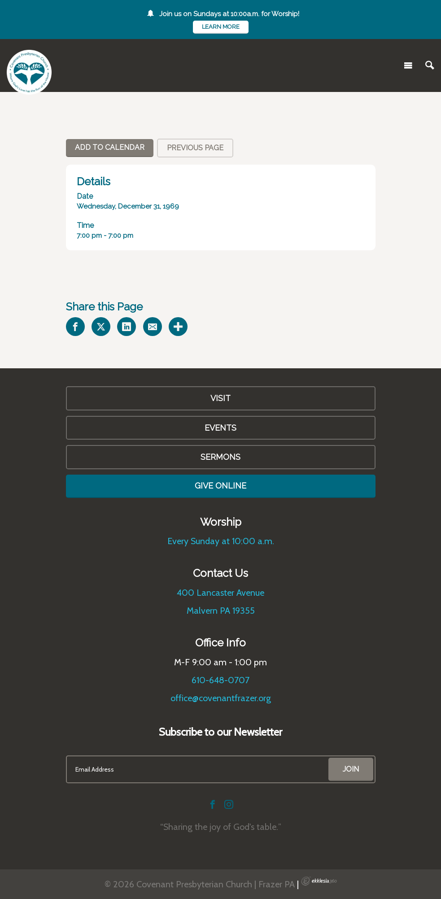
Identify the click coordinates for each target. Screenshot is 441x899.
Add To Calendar (109, 147)
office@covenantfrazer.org (220, 698)
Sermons (220, 457)
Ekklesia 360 (319, 881)
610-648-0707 (220, 680)
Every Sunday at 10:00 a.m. (220, 541)
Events (220, 427)
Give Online (220, 485)
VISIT (220, 398)
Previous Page (195, 148)
